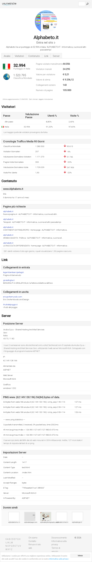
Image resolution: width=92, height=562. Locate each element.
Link (46, 56)
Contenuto (34, 56)
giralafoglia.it (8, 280)
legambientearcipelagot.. (13, 272)
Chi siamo (32, 538)
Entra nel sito (44, 42)
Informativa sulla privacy (58, 559)
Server (56, 56)
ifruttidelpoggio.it (10, 304)
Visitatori (19, 56)
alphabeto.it (8, 211)
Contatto (32, 541)
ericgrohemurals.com (12, 297)
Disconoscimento (59, 538)
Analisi (7, 56)
